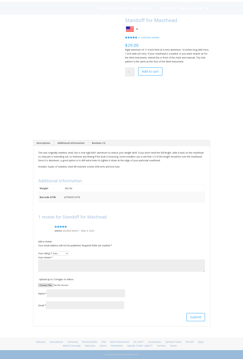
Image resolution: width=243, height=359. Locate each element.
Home (103, 8)
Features (41, 341)
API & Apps (146, 8)
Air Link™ (139, 341)
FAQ (134, 8)
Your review (45, 257)
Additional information (71, 143)
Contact (197, 8)
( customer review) (148, 37)
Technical (72, 341)
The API (189, 341)
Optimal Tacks (168, 8)
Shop (183, 8)
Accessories (154, 341)
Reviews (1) (98, 143)
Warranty (90, 345)
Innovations (56, 341)
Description (43, 143)
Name (42, 293)
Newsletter (117, 345)
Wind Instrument (119, 341)
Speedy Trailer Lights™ (140, 345)
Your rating (45, 253)
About (103, 345)
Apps (201, 341)
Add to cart (150, 71)
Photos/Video (89, 341)
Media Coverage (72, 345)
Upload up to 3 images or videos (56, 279)
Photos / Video (119, 8)
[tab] (43, 143)
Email (42, 305)
